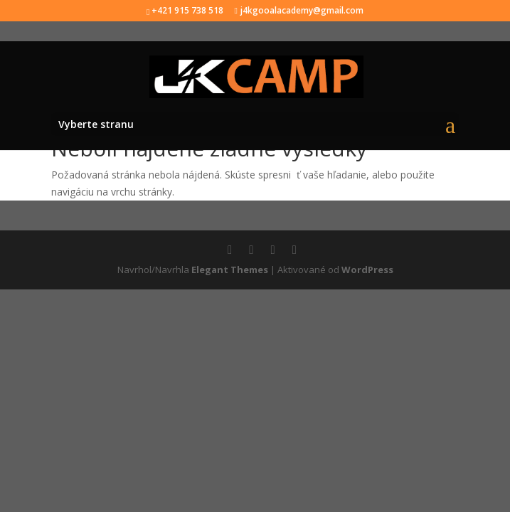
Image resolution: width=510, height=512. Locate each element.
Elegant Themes (229, 269)
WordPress (367, 269)
